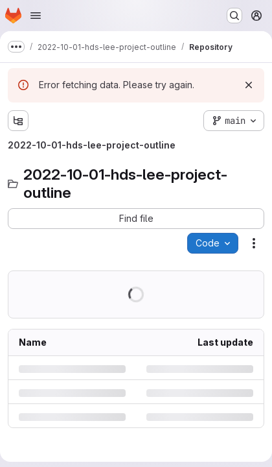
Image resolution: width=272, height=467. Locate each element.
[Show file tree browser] (18, 120)
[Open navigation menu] (35, 15)
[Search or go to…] (234, 15)
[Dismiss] (248, 85)
